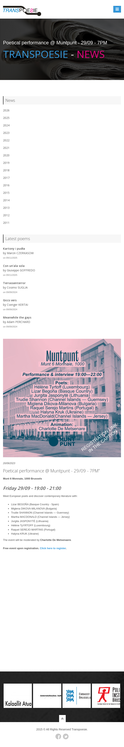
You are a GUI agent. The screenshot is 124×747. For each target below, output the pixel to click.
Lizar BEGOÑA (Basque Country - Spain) (35, 504)
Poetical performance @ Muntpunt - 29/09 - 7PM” (51, 471)
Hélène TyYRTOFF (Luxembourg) (30, 525)
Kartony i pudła (14, 248)
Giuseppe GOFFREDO (21, 270)
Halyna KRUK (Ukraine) (25, 533)
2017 (6, 178)
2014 (6, 200)
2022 (6, 140)
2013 (6, 208)
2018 (6, 170)
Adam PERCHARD (18, 322)
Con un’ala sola (14, 266)
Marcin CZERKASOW (20, 253)
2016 (6, 185)
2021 (6, 148)
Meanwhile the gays (17, 317)
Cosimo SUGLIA (17, 287)
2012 (6, 215)
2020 (6, 155)
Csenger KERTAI (17, 305)
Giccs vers (10, 300)
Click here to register (53, 548)
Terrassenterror (14, 283)
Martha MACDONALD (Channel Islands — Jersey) (40, 516)
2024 (6, 125)
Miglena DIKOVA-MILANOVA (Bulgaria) (34, 508)
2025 (6, 118)
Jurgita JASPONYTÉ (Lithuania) (29, 521)
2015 (6, 193)
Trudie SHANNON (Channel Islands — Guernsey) (40, 512)
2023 (6, 133)
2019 (6, 163)
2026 (6, 110)
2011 (6, 223)
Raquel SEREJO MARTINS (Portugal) (33, 529)
